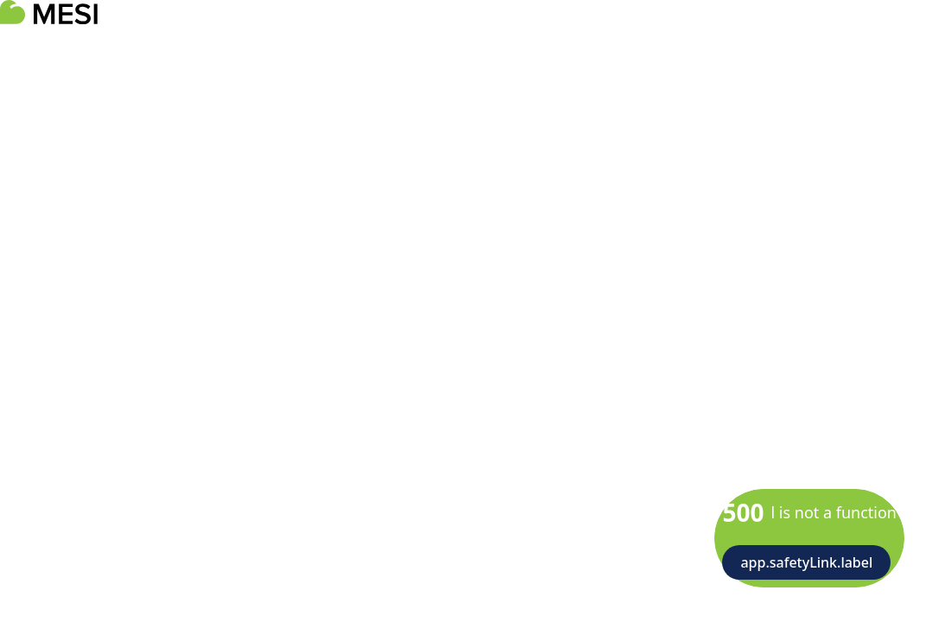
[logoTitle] (49, 12)
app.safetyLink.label (806, 562)
